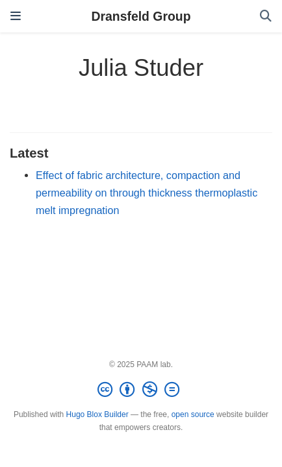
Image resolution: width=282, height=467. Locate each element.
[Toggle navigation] (15, 16)
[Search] (266, 16)
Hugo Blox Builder (97, 414)
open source (193, 414)
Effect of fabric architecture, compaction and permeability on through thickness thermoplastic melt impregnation (146, 192)
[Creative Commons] (141, 389)
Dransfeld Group (141, 16)
